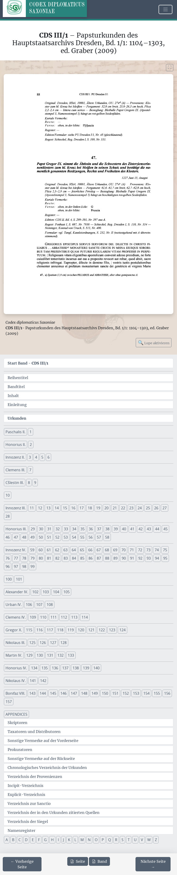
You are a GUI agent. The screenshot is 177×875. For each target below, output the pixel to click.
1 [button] (31, 431)
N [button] (89, 839)
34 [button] (74, 528)
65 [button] (82, 549)
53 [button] (66, 537)
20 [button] (106, 507)
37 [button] (99, 528)
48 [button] (24, 537)
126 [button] (43, 642)
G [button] (45, 839)
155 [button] (157, 693)
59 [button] (32, 549)
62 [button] (57, 549)
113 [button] (74, 617)
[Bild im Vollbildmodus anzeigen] (169, 67)
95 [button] (165, 558)
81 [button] (49, 558)
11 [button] (32, 507)
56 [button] (90, 537)
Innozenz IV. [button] (16, 549)
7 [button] (30, 469)
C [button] (19, 839)
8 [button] (29, 482)
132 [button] (60, 655)
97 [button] (16, 566)
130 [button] (40, 655)
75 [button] (165, 549)
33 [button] (66, 528)
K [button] (69, 839)
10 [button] (8, 495)
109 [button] (33, 617)
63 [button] (65, 549)
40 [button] (124, 528)
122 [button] (102, 629)
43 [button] (149, 528)
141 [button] (33, 680)
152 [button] (126, 693)
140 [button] (96, 667)
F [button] (39, 839)
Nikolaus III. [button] (15, 642)
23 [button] (131, 507)
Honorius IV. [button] (16, 667)
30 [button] (41, 528)
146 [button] (63, 693)
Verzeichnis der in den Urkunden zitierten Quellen (54, 812)
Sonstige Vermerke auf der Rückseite (41, 758)
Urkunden (17, 418)
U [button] (135, 839)
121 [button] (91, 629)
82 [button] (57, 558)
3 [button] (30, 457)
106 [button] (29, 604)
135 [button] (44, 667)
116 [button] (39, 629)
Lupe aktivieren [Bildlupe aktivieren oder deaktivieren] (153, 342)
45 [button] (165, 528)
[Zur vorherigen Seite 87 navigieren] (22, 864)
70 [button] (123, 549)
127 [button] (53, 642)
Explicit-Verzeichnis (26, 794)
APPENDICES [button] (16, 714)
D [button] (26, 839)
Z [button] (156, 839)
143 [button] (32, 693)
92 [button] (140, 558)
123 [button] (112, 629)
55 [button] (82, 537)
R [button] (116, 839)
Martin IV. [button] (14, 655)
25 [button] (148, 507)
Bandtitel (16, 386)
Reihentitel (18, 377)
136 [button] (55, 667)
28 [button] (8, 516)
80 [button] (41, 558)
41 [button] (132, 528)
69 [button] (115, 549)
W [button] (149, 839)
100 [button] (9, 579)
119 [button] (71, 629)
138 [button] (76, 667)
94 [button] (157, 558)
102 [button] (35, 591)
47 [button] (16, 537)
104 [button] (56, 591)
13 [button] (48, 507)
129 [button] (29, 655)
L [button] (75, 839)
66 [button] (90, 549)
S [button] (122, 839)
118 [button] (60, 629)
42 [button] (141, 528)
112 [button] (64, 617)
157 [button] (9, 701)
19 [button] (98, 507)
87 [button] (99, 558)
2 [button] (31, 444)
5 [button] (42, 457)
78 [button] (24, 558)
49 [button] (32, 537)
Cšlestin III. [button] (15, 482)
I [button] (58, 839)
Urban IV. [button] (14, 604)
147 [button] (74, 693)
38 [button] (107, 528)
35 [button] (82, 528)
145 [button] (53, 693)
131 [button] (50, 655)
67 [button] (99, 549)
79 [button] (32, 558)
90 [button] (124, 558)
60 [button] (40, 549)
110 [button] (43, 617)
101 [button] (19, 579)
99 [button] (32, 566)
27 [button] (164, 507)
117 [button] (50, 629)
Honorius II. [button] (16, 444)
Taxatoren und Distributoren (34, 731)
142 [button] (43, 680)
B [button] (13, 839)
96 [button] (8, 566)
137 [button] (65, 667)
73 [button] (148, 549)
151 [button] (115, 693)
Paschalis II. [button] (15, 431)
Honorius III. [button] (16, 528)
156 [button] (167, 693)
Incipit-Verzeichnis (25, 785)
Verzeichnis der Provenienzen (35, 776)
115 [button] (29, 629)
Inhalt (13, 395)
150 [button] (105, 693)
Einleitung (17, 404)
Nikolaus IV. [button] (16, 680)
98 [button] (24, 566)
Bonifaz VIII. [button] (15, 693)
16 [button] (73, 507)
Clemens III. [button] (15, 469)
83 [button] (66, 558)
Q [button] (109, 839)
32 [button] (58, 528)
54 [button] (74, 537)
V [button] (142, 839)
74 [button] (157, 549)
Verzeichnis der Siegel (28, 821)
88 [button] (107, 558)
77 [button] (16, 558)
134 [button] (34, 667)
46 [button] (8, 537)
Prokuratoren (20, 749)
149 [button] (94, 693)
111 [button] (53, 617)
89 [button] (115, 558)
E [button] (33, 839)
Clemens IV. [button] (16, 617)
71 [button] (132, 549)
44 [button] (157, 528)
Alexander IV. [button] (17, 591)
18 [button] (90, 507)
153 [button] (136, 693)
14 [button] (57, 507)
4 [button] (36, 457)
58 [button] (107, 537)
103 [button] (46, 591)
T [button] (129, 839)
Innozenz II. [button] (15, 457)
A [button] (7, 839)
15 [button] (65, 507)
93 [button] (149, 558)
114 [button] (85, 617)
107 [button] (39, 604)
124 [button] (122, 629)
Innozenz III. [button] (16, 507)
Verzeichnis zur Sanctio (29, 803)
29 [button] (33, 528)
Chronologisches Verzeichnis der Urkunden (47, 767)
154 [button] (146, 693)
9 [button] (35, 482)
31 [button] (49, 528)
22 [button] (123, 507)
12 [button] (40, 507)
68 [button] (107, 549)
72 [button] (140, 549)
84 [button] (74, 558)
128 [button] (63, 642)
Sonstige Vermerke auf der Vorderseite (43, 740)
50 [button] (41, 537)
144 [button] (43, 693)
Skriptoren (17, 722)
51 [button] (49, 537)
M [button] (82, 839)
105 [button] (66, 591)
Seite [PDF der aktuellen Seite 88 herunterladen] (77, 861)
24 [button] (140, 507)
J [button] (63, 839)
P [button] (103, 839)
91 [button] (132, 558)
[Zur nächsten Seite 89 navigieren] (153, 864)
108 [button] (50, 604)
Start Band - (28, 363)
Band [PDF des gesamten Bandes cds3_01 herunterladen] (99, 861)
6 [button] (48, 457)
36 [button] (91, 528)
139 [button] (86, 667)
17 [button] (82, 507)
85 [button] (82, 558)
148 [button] (84, 693)
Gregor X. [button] (14, 629)
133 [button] (71, 655)
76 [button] (8, 558)
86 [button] (90, 558)
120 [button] (81, 629)
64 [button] (74, 549)
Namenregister (21, 830)
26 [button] (156, 507)
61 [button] (49, 549)
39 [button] (116, 528)
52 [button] (57, 537)
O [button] (96, 839)
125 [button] (32, 642)
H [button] (52, 839)
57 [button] (99, 537)
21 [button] (115, 507)
